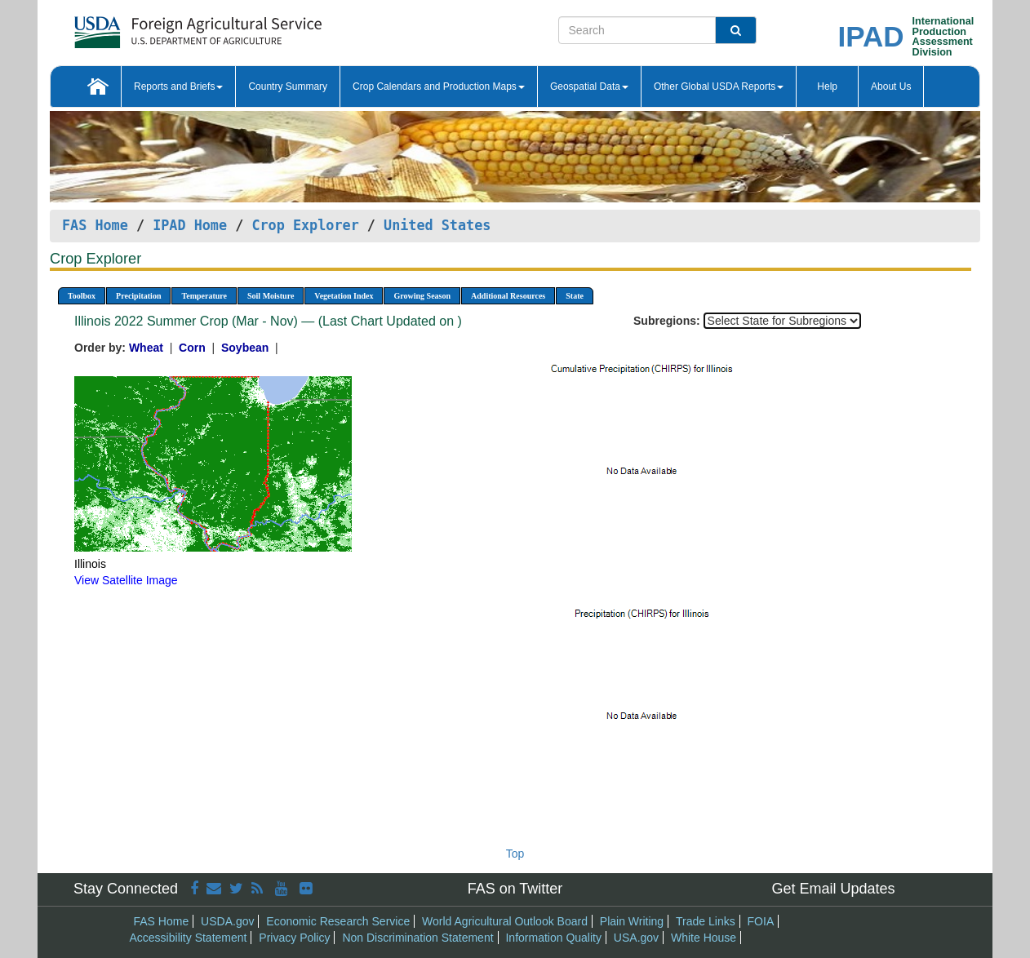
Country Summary (287, 86)
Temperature (204, 295)
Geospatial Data (589, 86)
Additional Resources (508, 295)
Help (827, 86)
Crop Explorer (304, 225)
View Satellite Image (126, 580)
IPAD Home (190, 225)
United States (437, 225)
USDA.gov (227, 921)
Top (515, 853)
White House (703, 937)
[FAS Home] (157, 26)
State (575, 295)
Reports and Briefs (178, 86)
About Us (891, 86)
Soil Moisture (270, 295)
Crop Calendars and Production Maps (439, 86)
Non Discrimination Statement (417, 937)
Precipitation (138, 295)
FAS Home (95, 225)
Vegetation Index (343, 295)
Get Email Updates (833, 888)
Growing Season (422, 295)
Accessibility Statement (188, 937)
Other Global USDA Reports (719, 86)
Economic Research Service (338, 921)
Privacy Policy (294, 937)
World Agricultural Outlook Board (505, 921)
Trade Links (705, 921)
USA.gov (636, 937)
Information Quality (553, 937)
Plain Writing (632, 921)
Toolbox (81, 295)
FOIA (761, 921)
